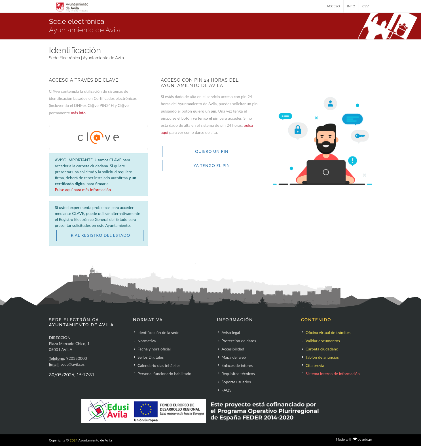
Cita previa (315, 365)
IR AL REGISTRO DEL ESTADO (99, 235)
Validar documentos (323, 340)
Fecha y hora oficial (154, 348)
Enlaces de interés (237, 365)
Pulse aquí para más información (83, 189)
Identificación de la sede (158, 332)
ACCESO (333, 6)
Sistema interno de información (333, 373)
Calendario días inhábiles (158, 365)
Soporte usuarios (236, 381)
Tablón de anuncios (322, 357)
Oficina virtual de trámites (328, 332)
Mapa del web (233, 357)
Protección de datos (238, 340)
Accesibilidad (232, 348)
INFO (351, 6)
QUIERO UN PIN (212, 151)
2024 (74, 440)
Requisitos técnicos (238, 373)
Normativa (146, 340)
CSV (365, 6)
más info (78, 112)
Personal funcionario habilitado (164, 373)
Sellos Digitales (150, 357)
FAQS (226, 390)
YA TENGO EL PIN (212, 165)
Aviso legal (230, 332)
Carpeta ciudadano (322, 348)
